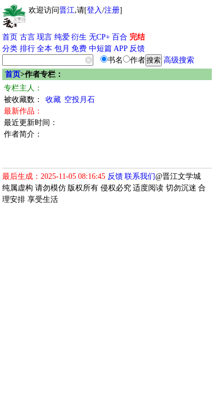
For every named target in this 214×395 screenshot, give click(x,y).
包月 (62, 48)
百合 (119, 37)
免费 (79, 48)
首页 (10, 37)
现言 (44, 37)
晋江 (67, 10)
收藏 (53, 99)
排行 (27, 48)
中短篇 (100, 48)
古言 (27, 37)
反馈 (137, 48)
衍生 (79, 37)
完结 (137, 37)
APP (121, 48)
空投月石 (79, 99)
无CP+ (99, 37)
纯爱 (62, 37)
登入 (94, 10)
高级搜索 (179, 60)
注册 (112, 10)
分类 (10, 48)
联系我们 (140, 176)
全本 (44, 48)
